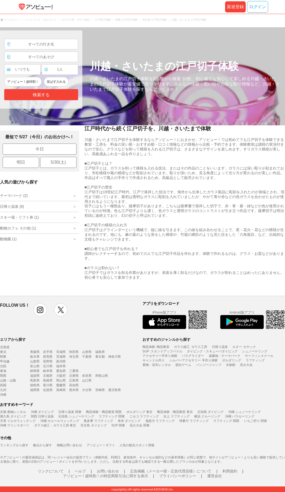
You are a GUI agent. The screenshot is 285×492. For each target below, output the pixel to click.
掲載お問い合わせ (69, 445)
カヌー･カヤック (244, 347)
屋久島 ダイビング (13, 416)
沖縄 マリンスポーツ (14, 425)
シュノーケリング (254, 351)
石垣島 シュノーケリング (76, 416)
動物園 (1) (8, 239)
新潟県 (61, 361)
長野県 (48, 361)
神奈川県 (114, 356)
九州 (3, 390)
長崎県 (61, 390)
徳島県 (35, 385)
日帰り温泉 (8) (12, 206)
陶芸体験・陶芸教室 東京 (175, 412)
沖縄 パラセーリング (239, 416)
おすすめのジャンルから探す (166, 339)
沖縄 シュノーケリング (244, 412)
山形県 (87, 352)
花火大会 (246, 365)
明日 (21, 162)
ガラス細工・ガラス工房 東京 (55, 425)
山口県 (87, 380)
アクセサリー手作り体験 (159, 356)
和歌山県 (101, 376)
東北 (3, 352)
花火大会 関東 (139, 425)
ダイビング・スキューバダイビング (212, 351)
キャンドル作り (153, 360)
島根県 (48, 380)
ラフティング (255, 360)
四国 (3, 385)
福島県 (100, 352)
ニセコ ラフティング (144, 416)
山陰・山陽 (8, 380)
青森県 (35, 352)
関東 (3, 356)
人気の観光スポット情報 (137, 445)
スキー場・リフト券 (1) (19, 217)
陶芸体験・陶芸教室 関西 (104, 412)
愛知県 (61, 371)
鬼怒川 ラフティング (160, 421)
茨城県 (61, 356)
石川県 (48, 366)
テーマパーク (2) (14, 196)
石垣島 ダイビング (210, 412)
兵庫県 (74, 376)
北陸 (3, 366)
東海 (3, 371)
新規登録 (235, 6)
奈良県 (87, 376)
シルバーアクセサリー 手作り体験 (193, 360)
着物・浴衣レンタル (156, 365)
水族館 (230, 365)
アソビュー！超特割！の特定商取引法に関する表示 (105, 476)
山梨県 (35, 361)
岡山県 (61, 380)
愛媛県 (61, 385)
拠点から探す (42, 445)
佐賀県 (48, 390)
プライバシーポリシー (177, 476)
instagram (40, 309)
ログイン (257, 6)
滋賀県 (35, 376)
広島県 (74, 380)
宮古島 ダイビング (93, 425)
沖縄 (3, 395)
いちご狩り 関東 (255, 421)
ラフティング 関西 (226, 421)
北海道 (5, 347)
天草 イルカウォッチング (18, 421)
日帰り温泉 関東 (69, 412)
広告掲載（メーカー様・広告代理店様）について (170, 471)
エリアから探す (13, 339)
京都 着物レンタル (13, 412)
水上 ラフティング (176, 416)
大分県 (87, 390)
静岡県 (35, 371)
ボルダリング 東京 (139, 412)
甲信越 (5, 361)
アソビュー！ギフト (101, 445)
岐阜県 (48, 371)
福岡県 (35, 390)
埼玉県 (74, 356)
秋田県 (74, 352)
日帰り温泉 (220, 347)
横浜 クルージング (207, 416)
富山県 (35, 366)
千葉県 (87, 356)
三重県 (74, 371)
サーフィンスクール (259, 356)
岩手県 (48, 352)
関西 (3, 376)
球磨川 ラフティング (193, 421)
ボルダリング (231, 360)
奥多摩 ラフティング (98, 421)
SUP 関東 (118, 425)
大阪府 (61, 376)
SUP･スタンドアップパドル (162, 351)
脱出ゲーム (183, 365)
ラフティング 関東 (112, 416)
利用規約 (229, 471)
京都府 (48, 376)
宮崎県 (100, 390)
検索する (41, 95)
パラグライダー (193, 356)
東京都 (100, 356)
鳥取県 (35, 380)
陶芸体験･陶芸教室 (155, 347)
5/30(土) (58, 162)
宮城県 (61, 352)
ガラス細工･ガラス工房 (190, 347)
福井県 (61, 366)
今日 (39, 149)
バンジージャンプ (208, 365)
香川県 (48, 385)
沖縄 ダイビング (42, 412)
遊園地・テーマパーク (224, 356)
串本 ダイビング (129, 421)
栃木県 (35, 356)
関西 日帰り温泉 (42, 416)
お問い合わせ (108, 471)
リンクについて (51, 471)
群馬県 (48, 356)
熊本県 (74, 390)
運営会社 (214, 476)
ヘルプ (80, 471)
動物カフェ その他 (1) (18, 228)
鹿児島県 (114, 390)
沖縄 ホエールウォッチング (59, 421)
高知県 (74, 385)
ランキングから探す (14, 445)
